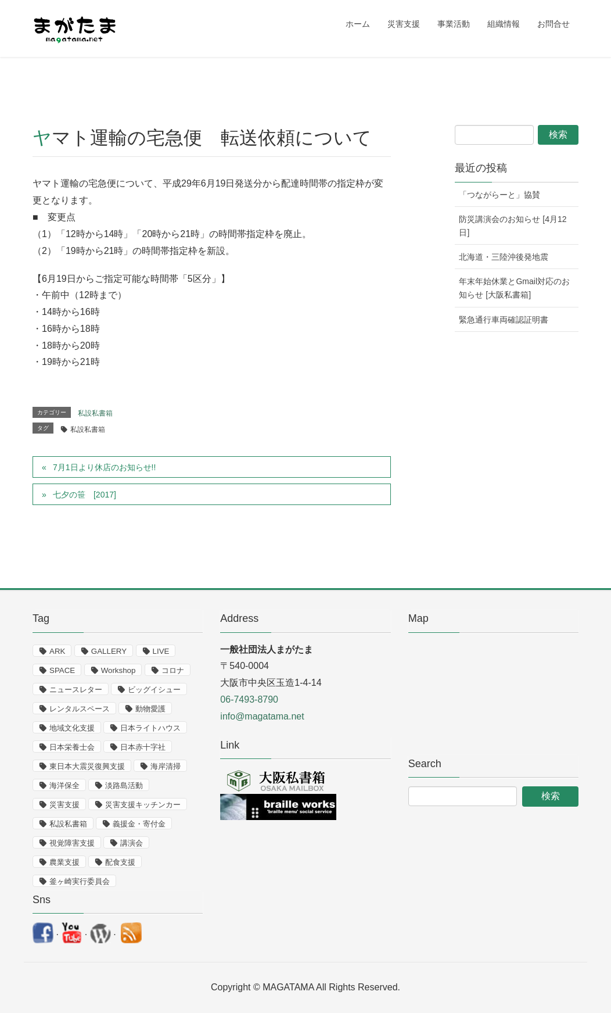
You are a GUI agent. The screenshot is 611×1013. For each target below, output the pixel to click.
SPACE (62, 670)
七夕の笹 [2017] (84, 494)
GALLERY (109, 651)
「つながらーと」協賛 (499, 194)
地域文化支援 (72, 728)
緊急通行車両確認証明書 (503, 319)
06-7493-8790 (249, 699)
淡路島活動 (124, 785)
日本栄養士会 (72, 747)
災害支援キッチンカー (143, 804)
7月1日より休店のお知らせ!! (104, 467)
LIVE (161, 651)
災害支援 (64, 804)
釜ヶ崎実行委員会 (79, 881)
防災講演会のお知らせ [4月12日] (512, 225)
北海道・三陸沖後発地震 (503, 257)
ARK (57, 651)
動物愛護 (150, 708)
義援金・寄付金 (139, 823)
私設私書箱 (95, 413)
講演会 (131, 843)
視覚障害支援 (72, 843)
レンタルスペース (79, 708)
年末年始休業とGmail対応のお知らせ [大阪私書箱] (514, 288)
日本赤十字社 (143, 747)
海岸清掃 (165, 766)
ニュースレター (75, 689)
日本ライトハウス (150, 728)
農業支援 (64, 862)
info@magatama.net (262, 716)
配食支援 (120, 862)
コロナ (172, 670)
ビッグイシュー (154, 689)
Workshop (118, 670)
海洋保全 (64, 785)
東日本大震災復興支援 (87, 766)
